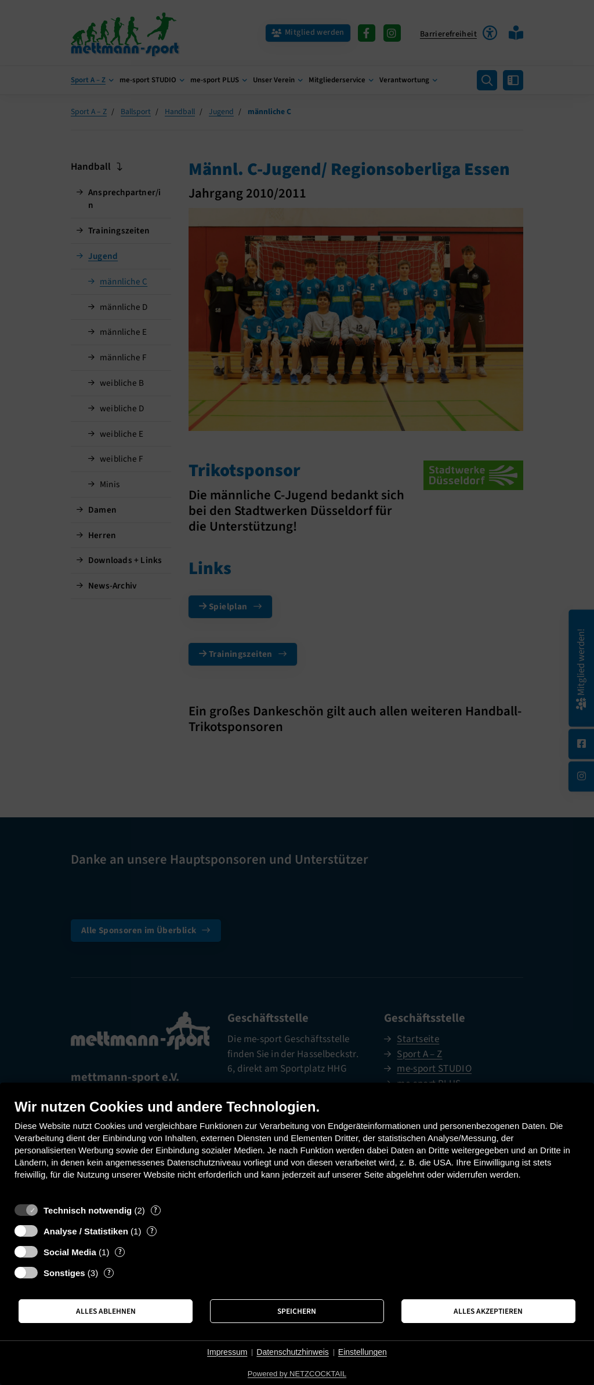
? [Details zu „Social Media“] (120, 1252)
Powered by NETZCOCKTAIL (297, 1373)
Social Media (70, 1252)
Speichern (296, 1311)
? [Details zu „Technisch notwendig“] (155, 1210)
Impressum (227, 1352)
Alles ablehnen (106, 1311)
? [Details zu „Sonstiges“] (109, 1273)
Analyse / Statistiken (86, 1231)
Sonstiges (64, 1273)
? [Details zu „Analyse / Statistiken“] (152, 1231)
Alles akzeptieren (488, 1311)
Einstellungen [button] (362, 1352)
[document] (297, 1148)
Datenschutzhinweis (292, 1352)
